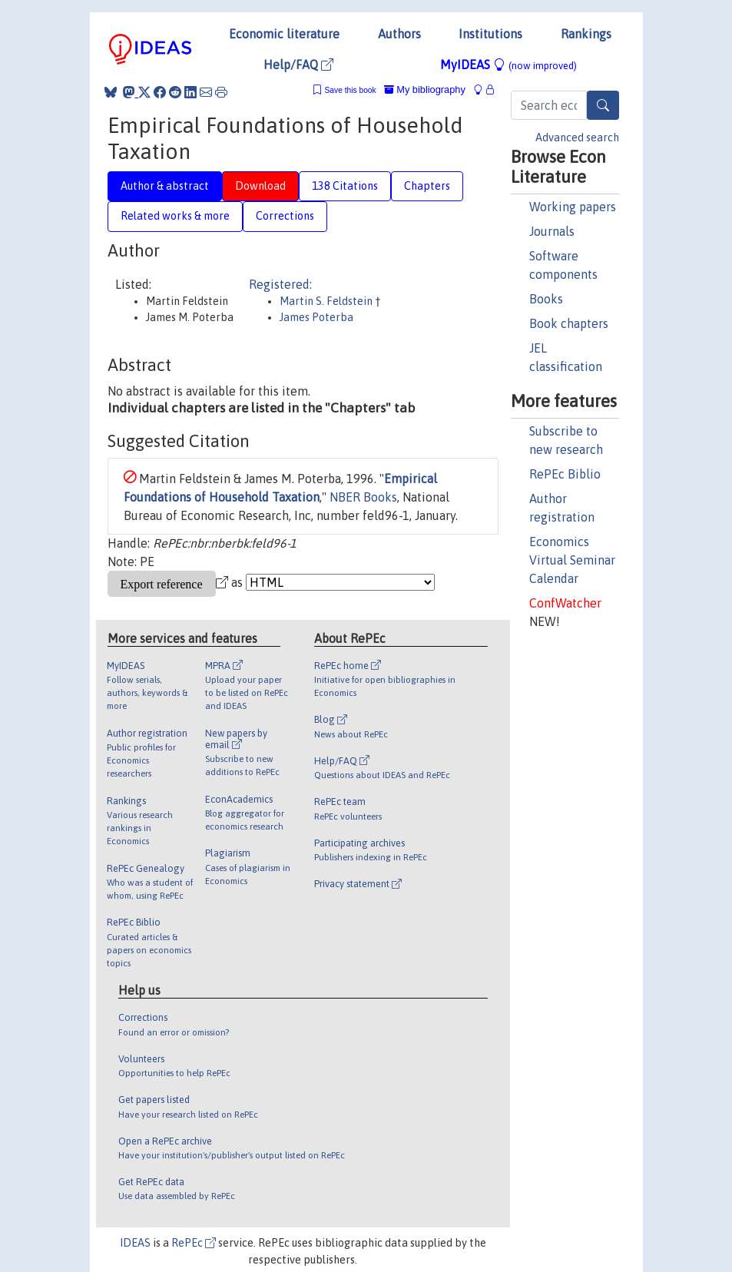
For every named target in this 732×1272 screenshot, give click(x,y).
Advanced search (577, 137)
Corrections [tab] (285, 216)
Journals (552, 231)
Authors (399, 34)
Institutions (490, 34)
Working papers (572, 207)
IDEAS (135, 1243)
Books (546, 299)
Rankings (586, 34)
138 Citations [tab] (345, 186)
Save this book (350, 90)
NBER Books (363, 497)
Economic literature (284, 34)
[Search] (603, 105)
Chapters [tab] (427, 186)
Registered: (280, 284)
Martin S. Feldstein (327, 301)
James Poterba (316, 317)
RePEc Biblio (565, 474)
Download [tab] (260, 186)
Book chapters (568, 323)
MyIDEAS (508, 64)
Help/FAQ (298, 64)
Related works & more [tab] (175, 216)
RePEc (193, 1243)
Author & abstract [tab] (165, 186)
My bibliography (424, 89)
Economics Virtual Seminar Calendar (572, 560)
